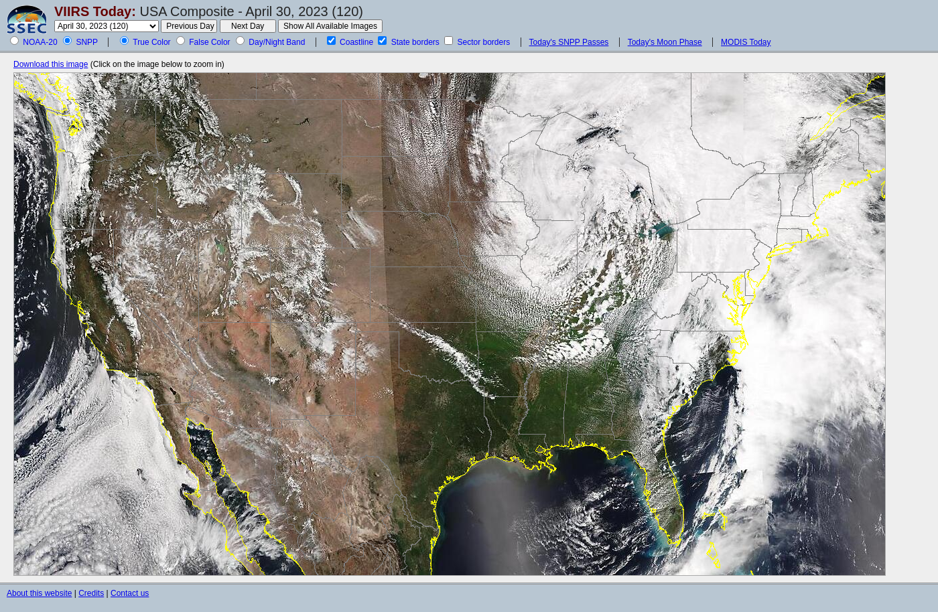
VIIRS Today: (95, 11)
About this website (39, 593)
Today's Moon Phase (665, 42)
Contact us (130, 593)
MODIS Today (745, 42)
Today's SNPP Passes (569, 42)
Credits (91, 593)
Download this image (50, 64)
